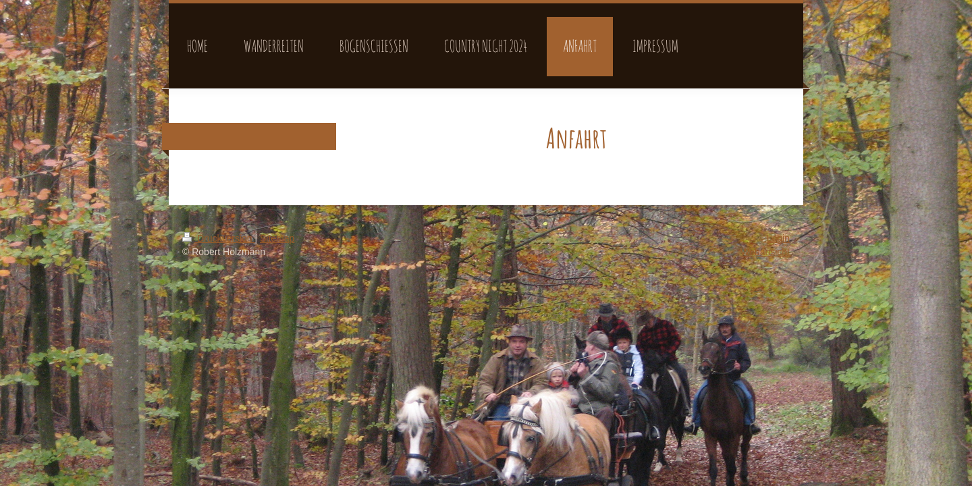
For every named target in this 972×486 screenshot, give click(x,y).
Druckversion (218, 238)
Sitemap (277, 238)
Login (778, 238)
